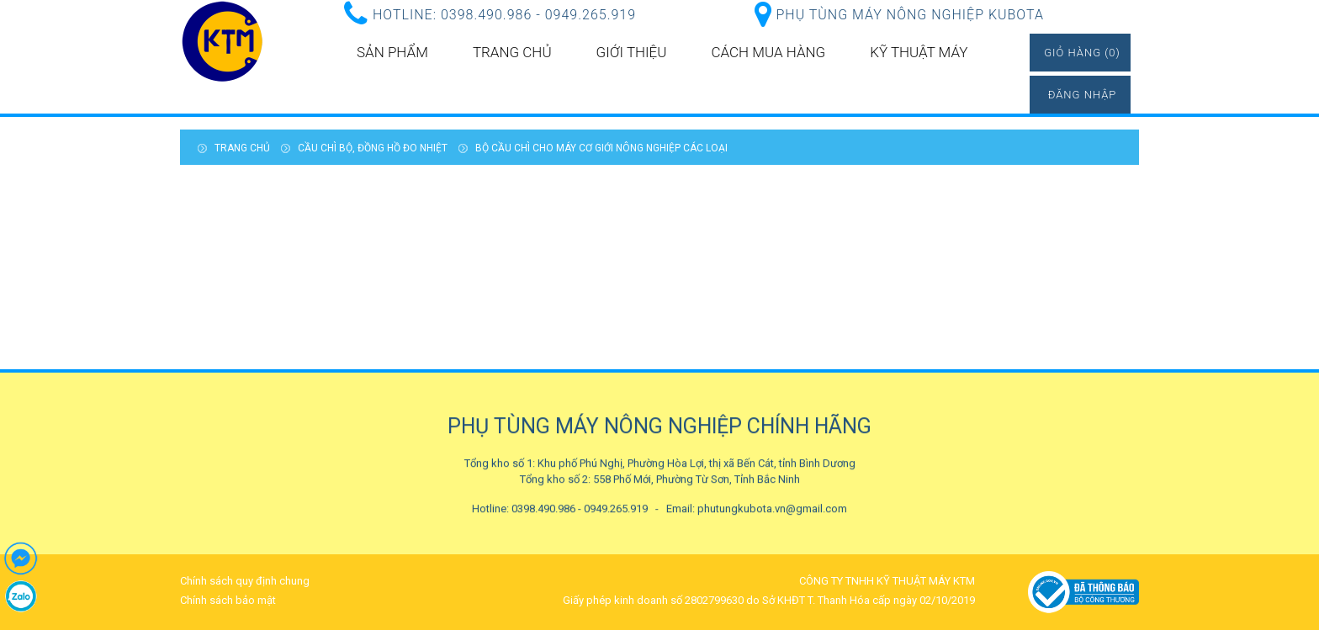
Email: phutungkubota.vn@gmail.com (756, 508)
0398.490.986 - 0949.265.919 (538, 15)
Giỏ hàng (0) (1082, 52)
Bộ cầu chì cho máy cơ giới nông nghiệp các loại (601, 148)
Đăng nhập (1082, 94)
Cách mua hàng (768, 52)
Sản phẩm (392, 52)
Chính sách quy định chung (245, 580)
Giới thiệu (631, 52)
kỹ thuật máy (918, 52)
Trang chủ (512, 52)
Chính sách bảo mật (228, 600)
